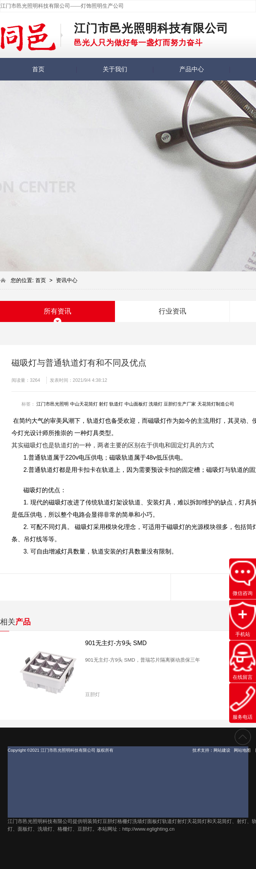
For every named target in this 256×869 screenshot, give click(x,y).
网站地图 (242, 750)
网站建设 (221, 750)
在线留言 (242, 661)
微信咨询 (242, 578)
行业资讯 (172, 311)
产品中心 (191, 69)
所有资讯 (57, 311)
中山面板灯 (136, 404)
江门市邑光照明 (52, 404)
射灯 (103, 404)
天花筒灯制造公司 (215, 404)
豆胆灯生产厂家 (180, 404)
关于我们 (115, 69)
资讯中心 (66, 280)
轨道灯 (116, 404)
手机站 (242, 619)
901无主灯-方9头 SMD (116, 643)
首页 (38, 69)
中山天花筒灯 (84, 404)
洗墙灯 (155, 404)
